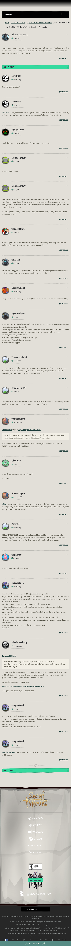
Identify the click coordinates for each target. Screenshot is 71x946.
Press (26, 940)
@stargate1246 (7, 656)
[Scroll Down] (42, 944)
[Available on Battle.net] (35, 852)
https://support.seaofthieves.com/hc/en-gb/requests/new (23, 686)
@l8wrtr (5, 504)
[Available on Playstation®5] (35, 825)
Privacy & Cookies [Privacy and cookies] (46, 940)
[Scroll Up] (29, 944)
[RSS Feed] (3, 23)
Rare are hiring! (35, 880)
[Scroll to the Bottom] (44, 943)
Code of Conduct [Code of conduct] (59, 940)
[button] (33, 14)
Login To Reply (9, 67)
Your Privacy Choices (15, 940)
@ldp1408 (5, 112)
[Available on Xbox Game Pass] (35, 845)
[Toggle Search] (65, 14)
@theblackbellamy (8, 752)
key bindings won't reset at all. (29, 430)
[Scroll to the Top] (26, 943)
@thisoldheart (7, 430)
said (14, 656)
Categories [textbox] (8, 14)
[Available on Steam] (35, 839)
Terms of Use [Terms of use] (34, 940)
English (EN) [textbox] (32, 909)
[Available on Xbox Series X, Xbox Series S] (35, 818)
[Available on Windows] (35, 832)
